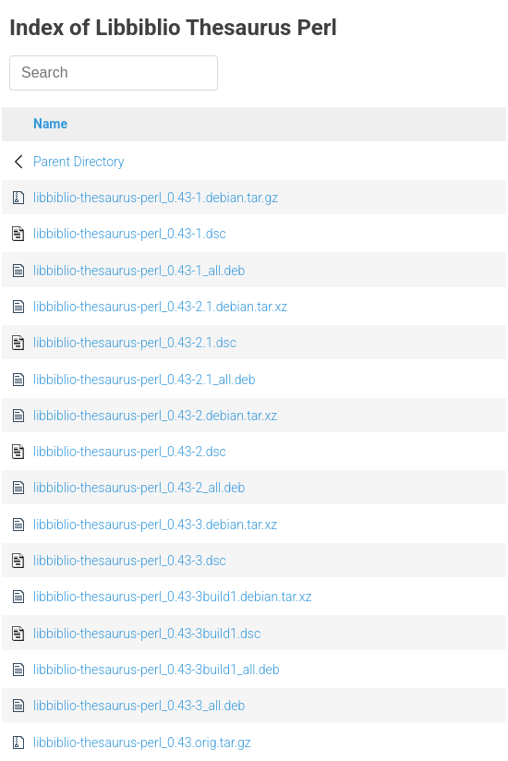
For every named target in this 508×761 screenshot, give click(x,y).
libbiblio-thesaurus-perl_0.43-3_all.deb (139, 705)
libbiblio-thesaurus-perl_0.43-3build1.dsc (146, 633)
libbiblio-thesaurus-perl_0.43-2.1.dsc (134, 342)
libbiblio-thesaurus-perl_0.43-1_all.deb (139, 270)
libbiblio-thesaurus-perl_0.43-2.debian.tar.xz (155, 415)
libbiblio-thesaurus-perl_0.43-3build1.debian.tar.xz (172, 596)
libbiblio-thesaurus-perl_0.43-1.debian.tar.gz (155, 197)
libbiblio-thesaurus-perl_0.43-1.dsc (129, 233)
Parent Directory (79, 161)
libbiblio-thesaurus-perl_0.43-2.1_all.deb (144, 379)
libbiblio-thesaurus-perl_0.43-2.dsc (129, 451)
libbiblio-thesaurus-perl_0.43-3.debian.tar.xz (155, 524)
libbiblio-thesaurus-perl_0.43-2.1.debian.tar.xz (160, 306)
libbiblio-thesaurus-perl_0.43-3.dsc (129, 560)
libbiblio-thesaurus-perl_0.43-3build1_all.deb (156, 669)
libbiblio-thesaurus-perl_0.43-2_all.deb (139, 487)
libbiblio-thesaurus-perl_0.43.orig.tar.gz (142, 742)
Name (50, 123)
